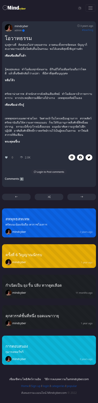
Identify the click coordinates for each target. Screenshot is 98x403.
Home (25, 386)
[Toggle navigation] (90, 8)
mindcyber (21, 26)
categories (58, 386)
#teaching (87, 30)
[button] (80, 157)
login (46, 386)
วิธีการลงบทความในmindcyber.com (66, 379)
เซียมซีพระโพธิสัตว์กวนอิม (25, 379)
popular (72, 386)
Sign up (36, 386)
